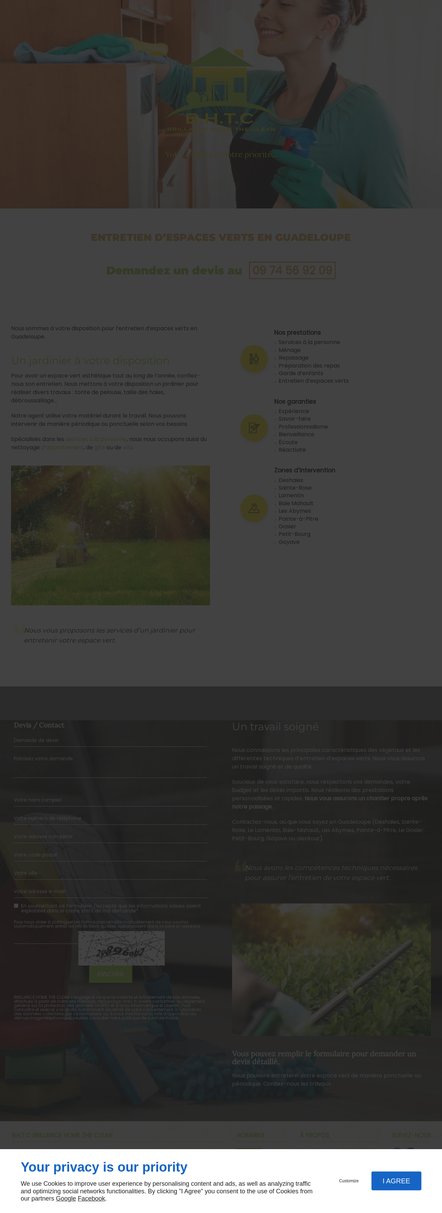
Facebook (91, 1198)
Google (66, 1198)
